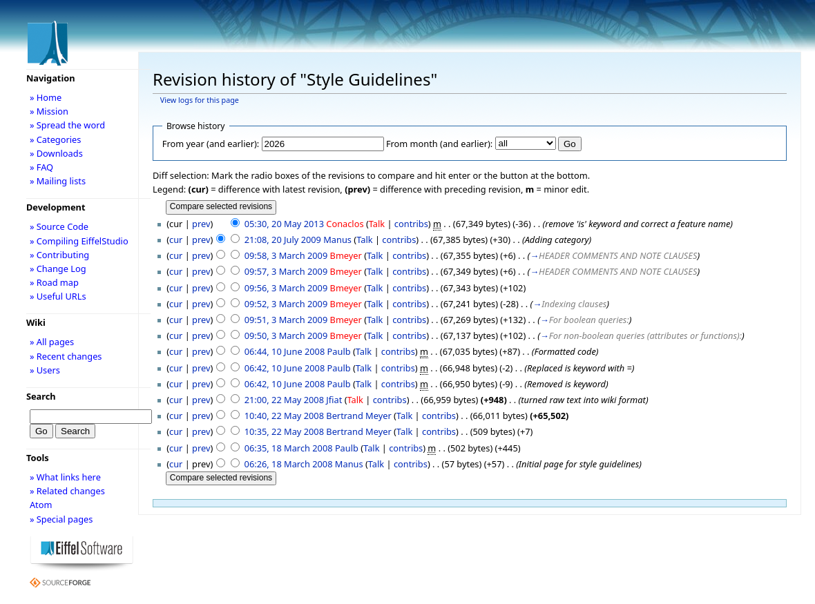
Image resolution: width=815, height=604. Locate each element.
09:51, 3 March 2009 (286, 319)
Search (41, 396)
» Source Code (59, 226)
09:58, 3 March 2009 (286, 255)
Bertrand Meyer (358, 415)
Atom (41, 504)
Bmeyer (346, 255)
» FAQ (41, 167)
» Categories (56, 139)
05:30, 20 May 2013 (284, 223)
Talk (377, 223)
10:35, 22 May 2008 (284, 431)
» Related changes (67, 491)
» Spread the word (67, 125)
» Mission (49, 111)
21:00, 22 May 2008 (284, 399)
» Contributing (59, 255)
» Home (45, 97)
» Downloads (56, 153)
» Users (45, 370)
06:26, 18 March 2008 (289, 464)
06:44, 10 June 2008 (285, 351)
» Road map (54, 282)
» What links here (65, 477)
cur (175, 239)
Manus (337, 239)
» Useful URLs (58, 296)
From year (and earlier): (210, 143)
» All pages (52, 341)
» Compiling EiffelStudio (79, 241)
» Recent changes (66, 356)
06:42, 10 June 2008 (285, 368)
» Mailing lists (58, 181)
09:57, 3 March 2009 (286, 271)
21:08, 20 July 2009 (283, 239)
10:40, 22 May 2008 (284, 415)
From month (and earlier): (439, 143)
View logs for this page (199, 100)
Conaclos (344, 223)
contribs (411, 223)
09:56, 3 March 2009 (286, 288)
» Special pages (61, 519)
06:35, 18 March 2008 (289, 448)
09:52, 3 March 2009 (286, 304)
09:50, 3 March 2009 (286, 335)
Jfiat (334, 399)
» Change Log (58, 268)
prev (201, 223)
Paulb (339, 351)
